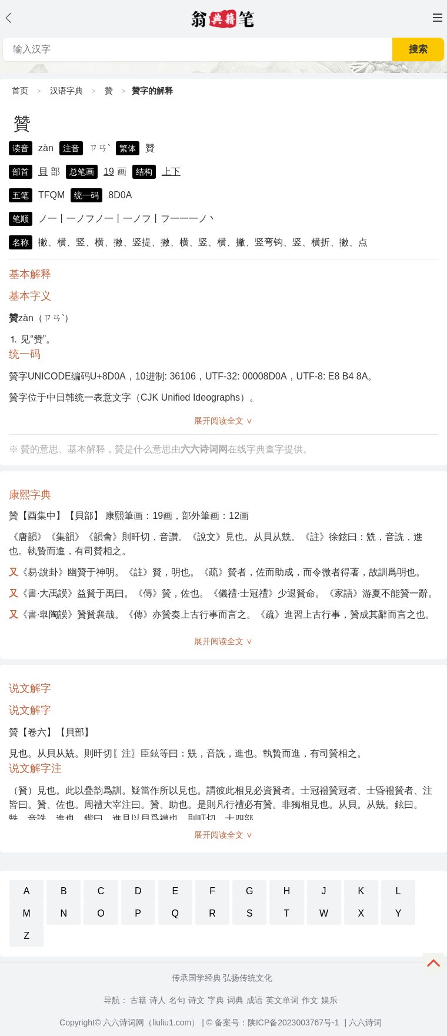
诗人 (157, 1000)
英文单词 (282, 1000)
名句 (177, 1000)
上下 (171, 171)
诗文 (196, 1000)
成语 (254, 1000)
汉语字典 (66, 90)
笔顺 (20, 219)
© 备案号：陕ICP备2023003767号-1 (272, 1022)
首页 (20, 90)
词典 (235, 1000)
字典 (216, 1000)
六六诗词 (365, 1022)
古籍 (138, 1000)
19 (109, 171)
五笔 (20, 195)
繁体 (127, 148)
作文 (310, 1000)
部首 (20, 171)
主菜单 (437, 17)
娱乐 (329, 1000)
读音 (20, 148)
